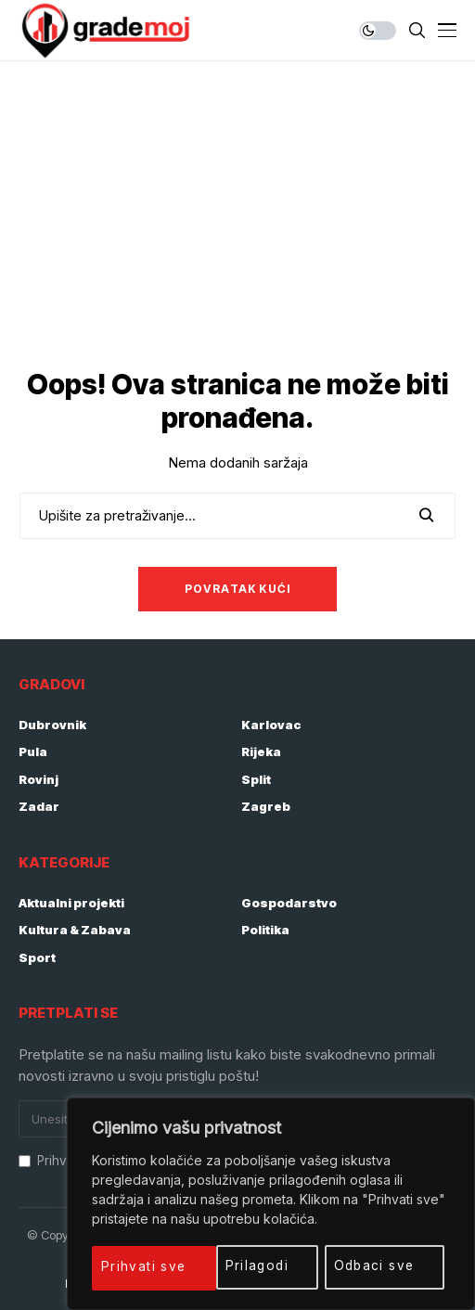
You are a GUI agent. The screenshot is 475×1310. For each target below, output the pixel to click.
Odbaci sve (251, 1266)
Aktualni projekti (71, 902)
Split (256, 779)
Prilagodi (134, 1266)
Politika (265, 929)
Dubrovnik (52, 724)
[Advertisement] (237, 200)
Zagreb (265, 806)
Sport (37, 957)
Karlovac (271, 724)
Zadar (39, 806)
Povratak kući (238, 589)
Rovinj (38, 779)
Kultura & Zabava (75, 929)
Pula (33, 751)
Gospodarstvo (289, 902)
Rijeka (261, 751)
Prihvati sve (380, 1266)
